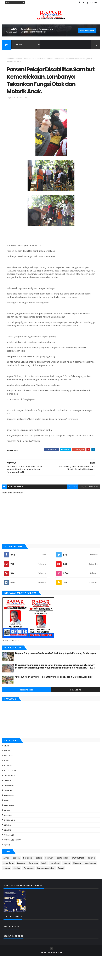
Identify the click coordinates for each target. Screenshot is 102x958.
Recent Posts (26, 692)
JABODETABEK (9, 778)
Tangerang (9, 837)
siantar (7, 832)
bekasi (7, 763)
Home (9, 59)
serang (7, 827)
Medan (7, 812)
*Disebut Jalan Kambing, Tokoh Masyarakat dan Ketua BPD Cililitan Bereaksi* (53, 679)
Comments (75, 692)
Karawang (8, 797)
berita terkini (10, 773)
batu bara (8, 758)
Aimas (6, 748)
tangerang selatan (12, 842)
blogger (73, 489)
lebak (6, 802)
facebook (93, 489)
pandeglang (9, 822)
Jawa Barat (9, 788)
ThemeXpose (56, 954)
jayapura (8, 793)
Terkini (7, 847)
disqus (83, 489)
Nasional (8, 817)
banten (7, 753)
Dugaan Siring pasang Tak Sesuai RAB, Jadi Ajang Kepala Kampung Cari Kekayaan (56, 655)
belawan (8, 768)
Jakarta (7, 783)
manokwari (9, 807)
